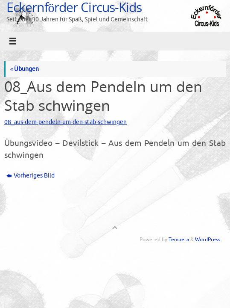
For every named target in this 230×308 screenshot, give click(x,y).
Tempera (179, 239)
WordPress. (208, 239)
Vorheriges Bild (30, 175)
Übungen (24, 69)
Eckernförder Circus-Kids (74, 7)
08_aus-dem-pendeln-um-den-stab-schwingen (65, 122)
